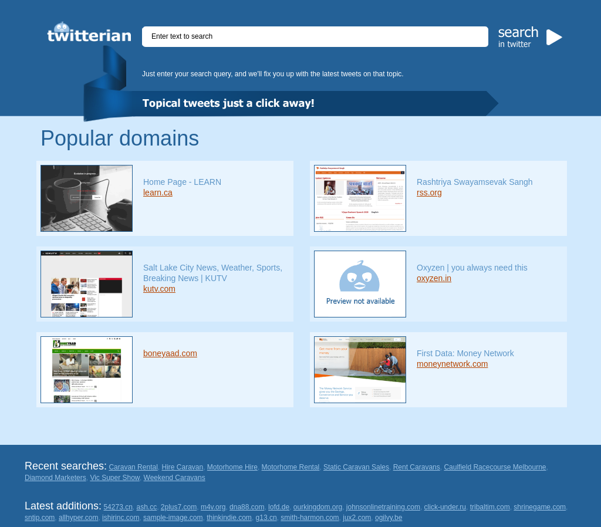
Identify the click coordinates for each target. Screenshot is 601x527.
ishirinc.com (120, 518)
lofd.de (278, 507)
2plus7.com (179, 507)
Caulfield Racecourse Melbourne (495, 467)
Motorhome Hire (232, 467)
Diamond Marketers (55, 478)
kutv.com (159, 288)
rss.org (429, 192)
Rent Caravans (416, 467)
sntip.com (40, 518)
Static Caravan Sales (356, 467)
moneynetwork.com (452, 364)
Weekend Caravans (174, 478)
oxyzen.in (434, 278)
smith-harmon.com (310, 518)
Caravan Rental (133, 467)
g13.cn (266, 518)
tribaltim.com (490, 507)
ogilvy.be (388, 518)
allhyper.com (78, 518)
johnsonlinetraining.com (383, 507)
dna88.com (246, 507)
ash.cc (147, 507)
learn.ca (158, 192)
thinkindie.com (229, 518)
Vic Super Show (115, 478)
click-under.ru (445, 507)
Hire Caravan (182, 467)
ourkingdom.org (317, 507)
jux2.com (357, 518)
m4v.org (213, 507)
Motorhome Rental (291, 467)
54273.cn (117, 507)
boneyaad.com (170, 353)
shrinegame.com (540, 507)
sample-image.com (172, 518)
